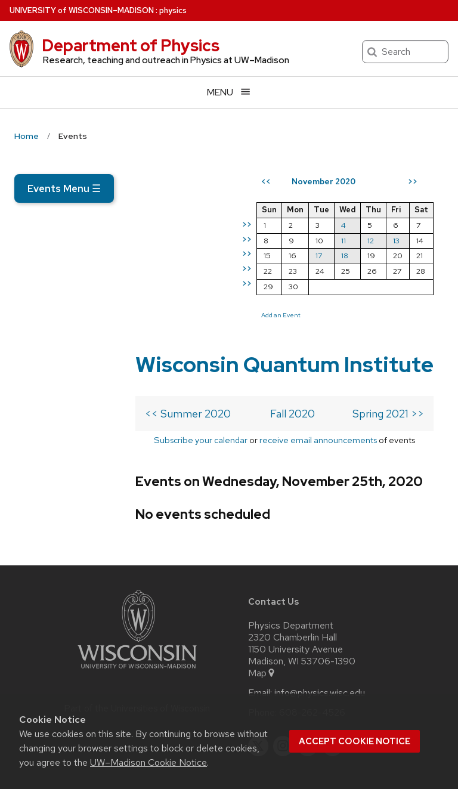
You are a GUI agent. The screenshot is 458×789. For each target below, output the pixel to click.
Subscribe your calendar (88, 350)
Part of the (137, 635)
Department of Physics (130, 45)
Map (262, 600)
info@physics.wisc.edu (319, 620)
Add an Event (291, 358)
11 (353, 284)
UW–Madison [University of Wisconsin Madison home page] (82, 10)
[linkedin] (308, 673)
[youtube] (333, 673)
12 (381, 284)
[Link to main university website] (137, 597)
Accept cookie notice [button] (354, 741)
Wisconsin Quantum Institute (116, 244)
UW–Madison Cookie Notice (148, 762)
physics (173, 10)
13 (406, 284)
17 (329, 299)
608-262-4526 (312, 639)
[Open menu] (229, 92)
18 (354, 299)
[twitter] (258, 673)
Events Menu (64, 188)
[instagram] (283, 673)
